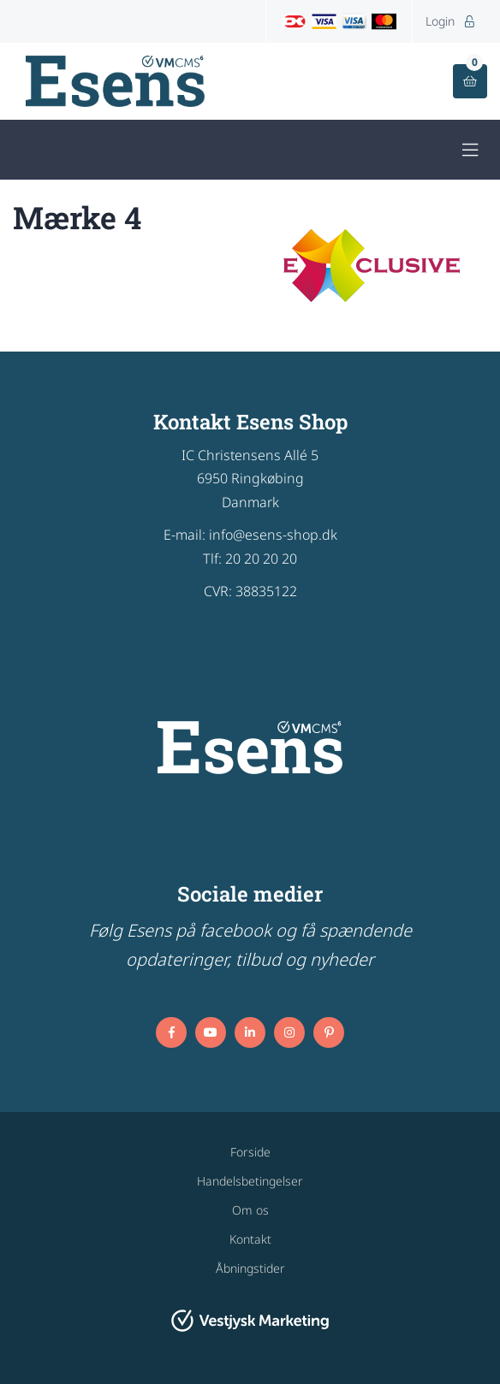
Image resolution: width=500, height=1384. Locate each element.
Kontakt (250, 1239)
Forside (250, 1152)
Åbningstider (250, 1268)
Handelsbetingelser (250, 1181)
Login (450, 21)
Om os (250, 1210)
